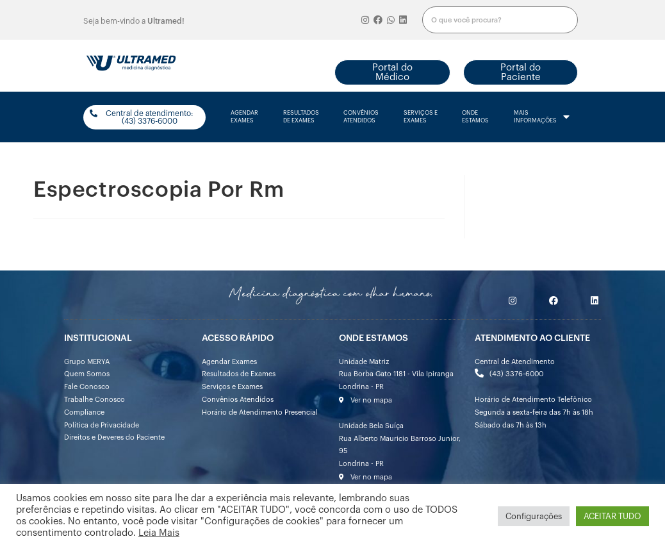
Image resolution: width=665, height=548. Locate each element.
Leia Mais (158, 533)
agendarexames (244, 117)
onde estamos (475, 117)
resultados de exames (301, 117)
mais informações (542, 117)
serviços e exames (421, 117)
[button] (392, 72)
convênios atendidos (361, 117)
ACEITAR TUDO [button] (612, 516)
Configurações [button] (533, 516)
